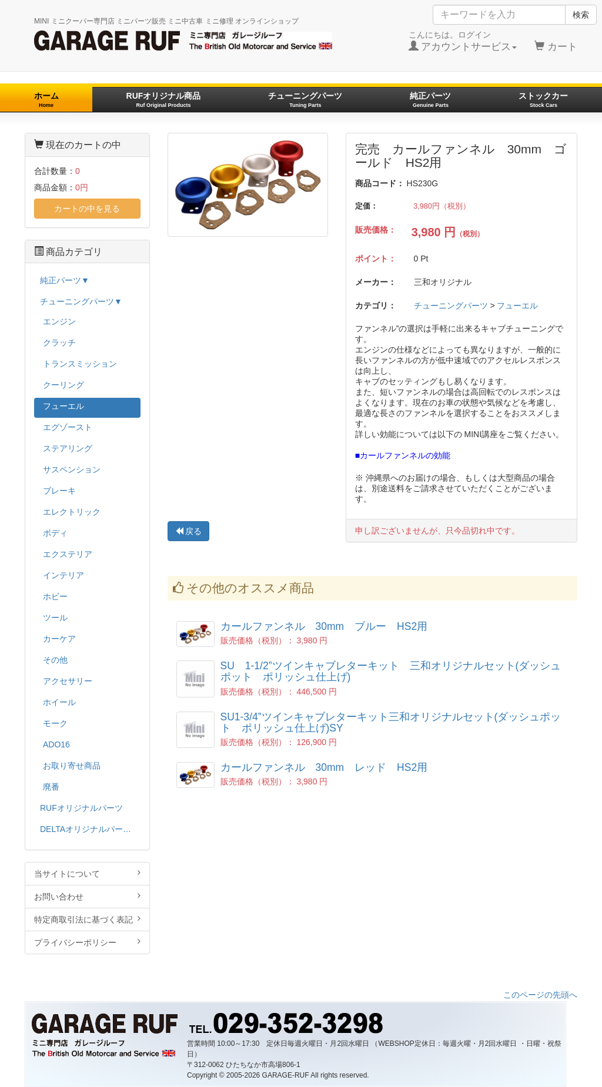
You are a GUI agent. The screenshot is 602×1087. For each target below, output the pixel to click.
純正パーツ (430, 99)
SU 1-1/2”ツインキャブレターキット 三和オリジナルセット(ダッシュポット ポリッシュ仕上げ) (390, 671)
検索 (581, 14)
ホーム (46, 99)
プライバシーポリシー (87, 942)
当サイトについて (87, 873)
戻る (188, 531)
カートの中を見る (87, 208)
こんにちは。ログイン (463, 41)
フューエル (517, 305)
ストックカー (543, 99)
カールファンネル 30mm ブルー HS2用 (324, 626)
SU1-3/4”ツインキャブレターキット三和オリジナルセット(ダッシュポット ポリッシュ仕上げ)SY (390, 722)
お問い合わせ (87, 896)
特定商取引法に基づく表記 (87, 919)
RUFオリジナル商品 (163, 99)
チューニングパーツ (305, 99)
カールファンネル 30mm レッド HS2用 (324, 767)
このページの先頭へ (540, 994)
